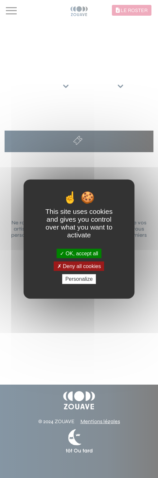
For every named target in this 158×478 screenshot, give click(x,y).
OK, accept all (79, 253)
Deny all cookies (79, 266)
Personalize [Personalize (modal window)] (79, 279)
